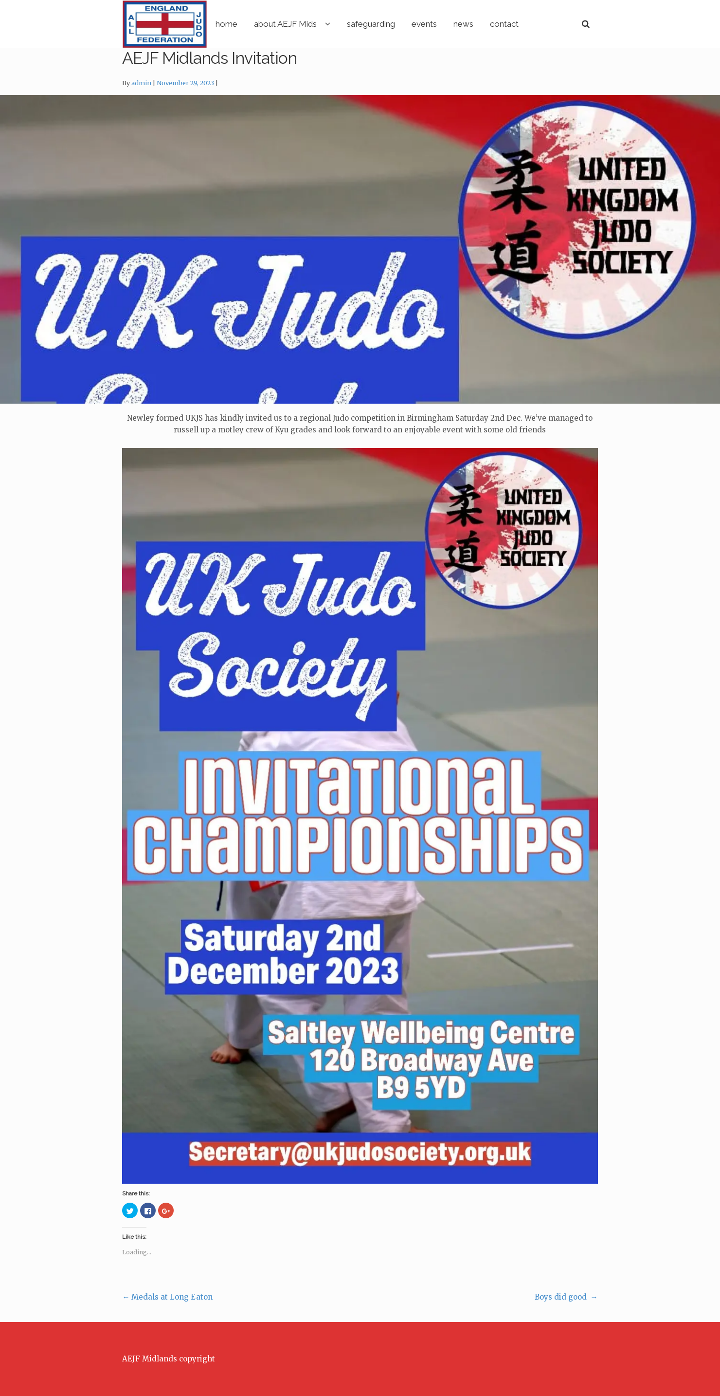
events (464, 24)
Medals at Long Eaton (167, 1297)
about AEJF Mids (325, 24)
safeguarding (411, 24)
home (267, 24)
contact (544, 24)
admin (141, 83)
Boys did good (566, 1297)
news (504, 24)
